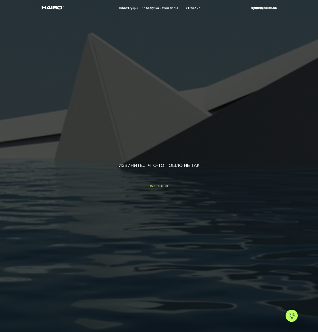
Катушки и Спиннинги (162, 8)
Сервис (191, 8)
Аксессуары (130, 8)
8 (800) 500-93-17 (265, 8)
